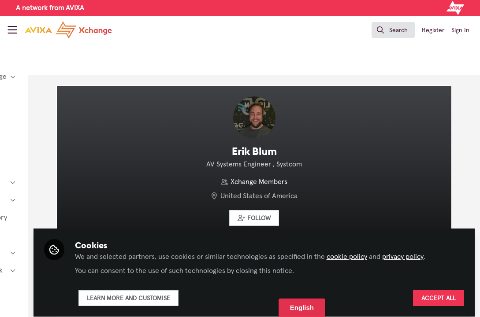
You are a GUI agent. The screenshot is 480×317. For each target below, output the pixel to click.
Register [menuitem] (433, 30)
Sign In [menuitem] (460, 30)
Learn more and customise (212, 294)
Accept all (438, 294)
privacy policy (193, 251)
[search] (393, 30)
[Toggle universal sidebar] (12, 30)
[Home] (68, 30)
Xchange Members (301, 181)
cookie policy (431, 241)
